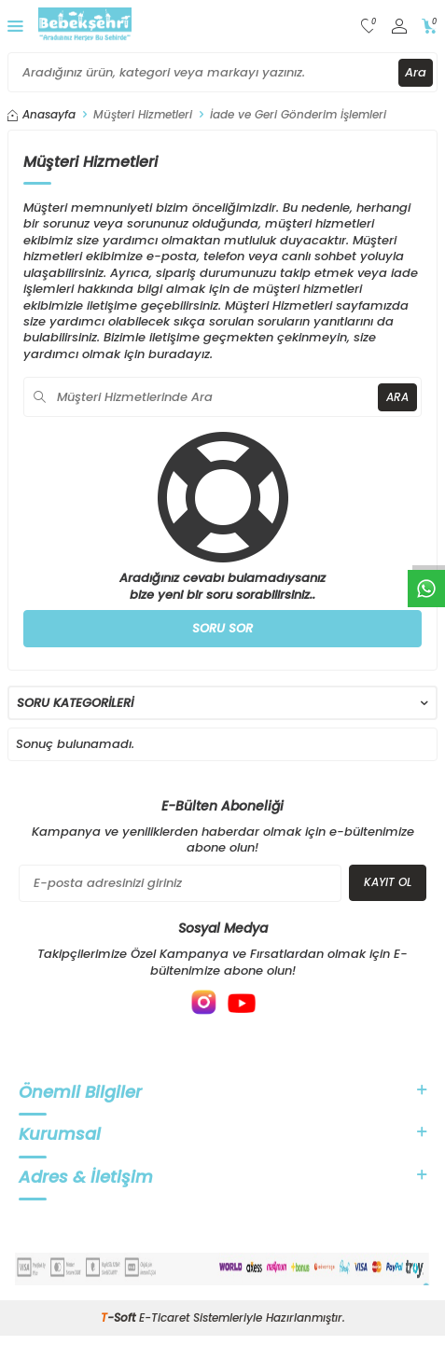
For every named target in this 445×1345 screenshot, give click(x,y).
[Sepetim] (430, 27)
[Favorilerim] (369, 27)
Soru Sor (222, 628)
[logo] (85, 26)
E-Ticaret (164, 1317)
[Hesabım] (399, 27)
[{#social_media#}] (204, 1003)
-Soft (120, 1317)
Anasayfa (41, 114)
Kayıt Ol (387, 882)
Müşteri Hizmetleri (142, 114)
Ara (415, 72)
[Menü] (15, 25)
